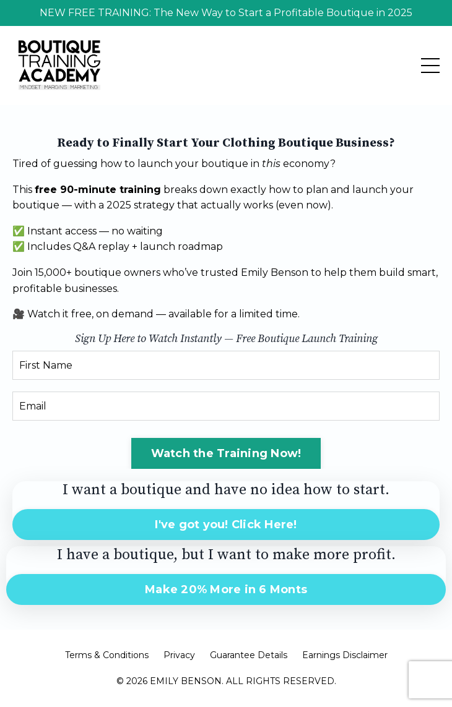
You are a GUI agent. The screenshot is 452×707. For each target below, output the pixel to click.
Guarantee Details (248, 655)
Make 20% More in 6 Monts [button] (226, 589)
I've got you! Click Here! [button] (226, 524)
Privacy (179, 655)
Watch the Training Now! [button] (226, 453)
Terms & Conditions (107, 655)
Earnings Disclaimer (345, 655)
